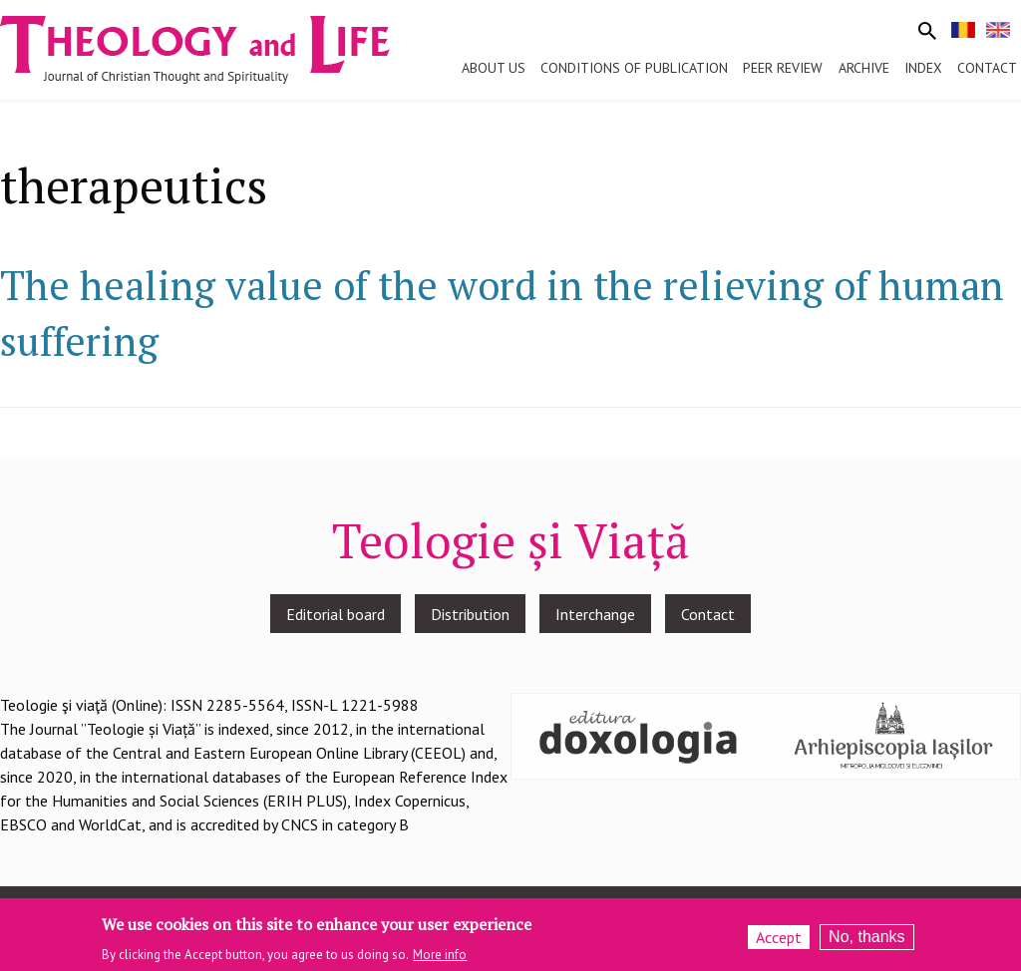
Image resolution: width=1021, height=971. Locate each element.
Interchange (595, 614)
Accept (779, 941)
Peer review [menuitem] (783, 68)
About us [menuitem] (493, 68)
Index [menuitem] (923, 68)
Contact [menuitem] (987, 68)
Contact (708, 614)
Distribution (470, 614)
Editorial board (335, 614)
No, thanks (866, 940)
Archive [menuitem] (864, 68)
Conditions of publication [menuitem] (634, 68)
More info (440, 957)
